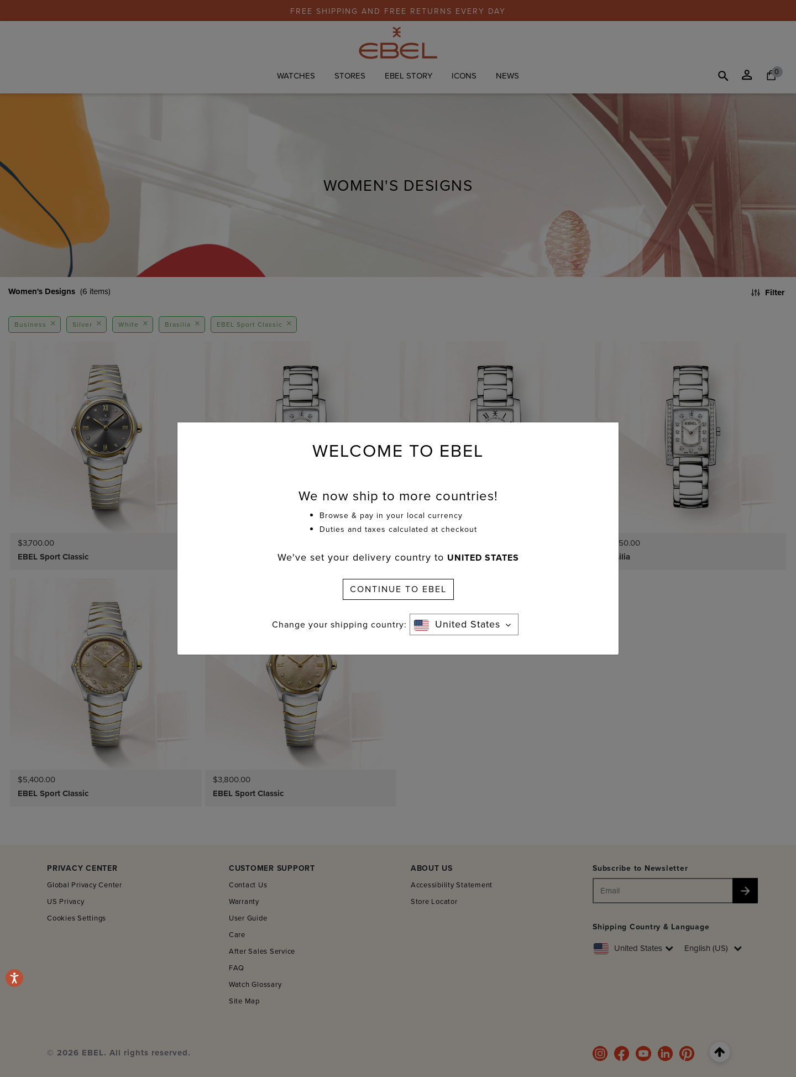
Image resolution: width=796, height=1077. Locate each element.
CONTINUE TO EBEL (398, 589)
